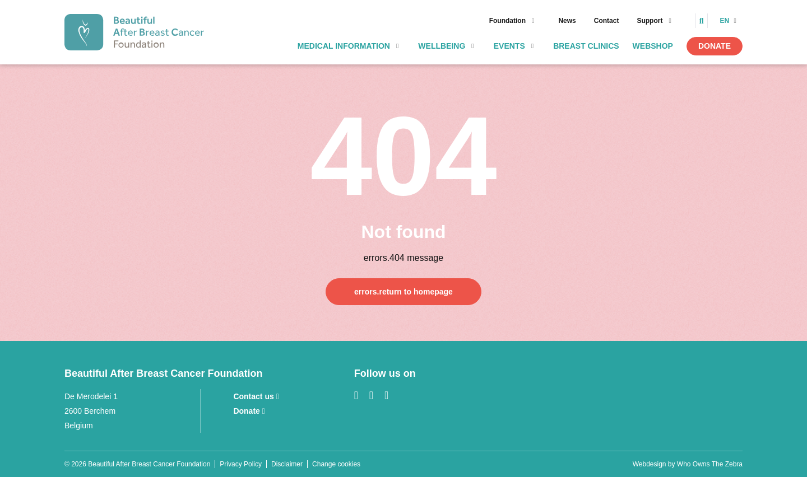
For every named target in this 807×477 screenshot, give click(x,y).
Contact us (256, 396)
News (567, 21)
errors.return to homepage (403, 291)
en (725, 21)
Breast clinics (586, 45)
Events (509, 45)
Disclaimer (287, 464)
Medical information (344, 45)
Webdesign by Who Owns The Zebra (688, 464)
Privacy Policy (241, 464)
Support (649, 21)
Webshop (653, 45)
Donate (714, 45)
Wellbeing (441, 45)
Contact (606, 21)
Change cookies (336, 464)
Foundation (507, 21)
